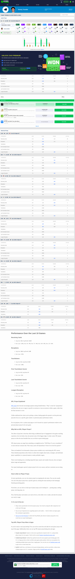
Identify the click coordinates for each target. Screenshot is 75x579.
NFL (7, 4)
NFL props (14, 405)
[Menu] (73, 1)
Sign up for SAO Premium (22, 515)
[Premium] (70, 2)
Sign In (42, 49)
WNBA (67, 4)
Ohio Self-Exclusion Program (37, 573)
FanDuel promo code (55, 542)
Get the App (66, 1)
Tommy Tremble (6, 28)
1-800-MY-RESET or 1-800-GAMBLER (34, 572)
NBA (28, 4)
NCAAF (17, 4)
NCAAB (37, 4)
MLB (48, 4)
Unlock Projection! (6, 32)
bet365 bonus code (45, 549)
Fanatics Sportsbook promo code (47, 535)
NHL (57, 4)
